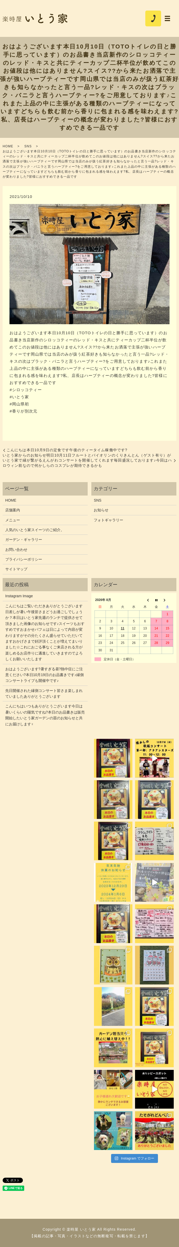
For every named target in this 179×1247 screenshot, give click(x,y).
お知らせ (101, 510)
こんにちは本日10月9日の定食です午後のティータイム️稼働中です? (67, 450)
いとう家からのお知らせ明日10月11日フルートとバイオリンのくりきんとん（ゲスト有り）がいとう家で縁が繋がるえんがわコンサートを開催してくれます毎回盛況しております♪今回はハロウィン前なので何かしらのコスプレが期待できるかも (87, 460)
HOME (8, 146)
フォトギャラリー (108, 520)
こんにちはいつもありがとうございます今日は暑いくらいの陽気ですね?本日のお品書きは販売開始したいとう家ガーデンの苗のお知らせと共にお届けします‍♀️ (45, 715)
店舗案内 (12, 510)
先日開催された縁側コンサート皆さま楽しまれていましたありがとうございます (44, 693)
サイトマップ (16, 569)
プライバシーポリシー (23, 559)
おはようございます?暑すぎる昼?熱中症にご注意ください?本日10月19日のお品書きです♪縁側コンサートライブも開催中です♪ (44, 675)
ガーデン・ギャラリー (23, 539)
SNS (28, 146)
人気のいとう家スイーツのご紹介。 (34, 530)
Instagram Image (19, 596)
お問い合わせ (16, 549)
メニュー (12, 520)
